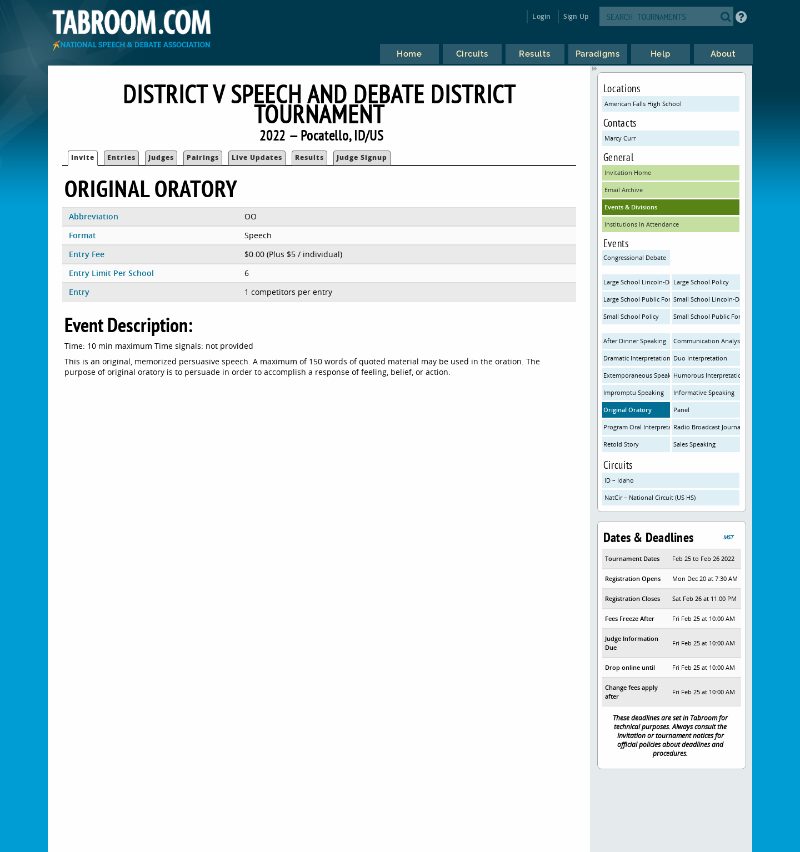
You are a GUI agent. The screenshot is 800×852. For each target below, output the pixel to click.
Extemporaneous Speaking (636, 375)
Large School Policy (701, 282)
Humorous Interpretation (706, 375)
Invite (82, 157)
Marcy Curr (620, 138)
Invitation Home (627, 172)
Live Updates (257, 157)
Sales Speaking (694, 444)
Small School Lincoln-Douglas (706, 299)
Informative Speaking (703, 392)
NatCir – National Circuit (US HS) (650, 497)
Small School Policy (631, 316)
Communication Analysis (706, 341)
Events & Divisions (630, 207)
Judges (161, 157)
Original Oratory (627, 409)
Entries (121, 157)
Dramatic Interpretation (636, 358)
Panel (681, 409)
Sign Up (575, 16)
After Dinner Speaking (634, 341)
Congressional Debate (634, 257)
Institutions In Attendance (641, 224)
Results (309, 157)
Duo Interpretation (700, 358)
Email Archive (623, 190)
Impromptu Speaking (633, 392)
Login (541, 16)
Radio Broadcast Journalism (706, 427)
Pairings (203, 157)
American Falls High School (643, 103)
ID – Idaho (619, 480)
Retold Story (621, 444)
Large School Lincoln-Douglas (636, 282)
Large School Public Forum (636, 299)
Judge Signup (362, 157)
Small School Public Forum (706, 316)
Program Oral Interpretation (636, 427)
